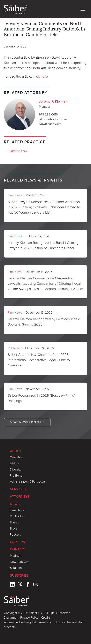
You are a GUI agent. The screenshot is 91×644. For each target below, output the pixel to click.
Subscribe (19, 575)
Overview (16, 457)
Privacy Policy (29, 617)
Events (14, 522)
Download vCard (50, 124)
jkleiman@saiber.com (53, 119)
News (15, 503)
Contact (18, 549)
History (14, 463)
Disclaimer (11, 617)
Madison (15, 555)
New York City (19, 561)
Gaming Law (18, 150)
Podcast (15, 534)
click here (40, 76)
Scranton (16, 567)
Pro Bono (16, 475)
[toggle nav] (82, 8)
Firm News (15, 195)
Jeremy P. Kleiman (53, 101)
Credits (45, 617)
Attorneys (20, 496)
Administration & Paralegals (28, 481)
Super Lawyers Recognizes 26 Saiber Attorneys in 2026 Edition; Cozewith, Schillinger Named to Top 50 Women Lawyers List (44, 207)
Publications (16, 348)
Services (18, 488)
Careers (17, 541)
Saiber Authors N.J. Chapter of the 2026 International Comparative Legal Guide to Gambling (39, 359)
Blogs (13, 528)
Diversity (15, 469)
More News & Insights (27, 422)
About (16, 451)
